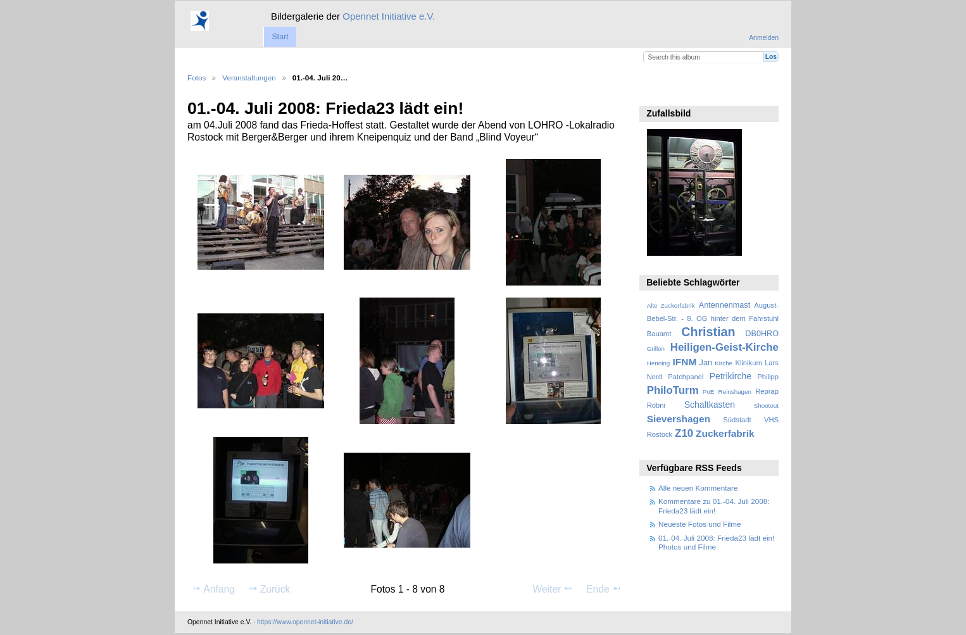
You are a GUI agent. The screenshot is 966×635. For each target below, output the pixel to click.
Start (280, 36)
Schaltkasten (709, 404)
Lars (772, 363)
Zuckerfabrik (725, 433)
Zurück (269, 588)
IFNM (685, 361)
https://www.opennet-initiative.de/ (305, 622)
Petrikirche (730, 376)
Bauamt (659, 333)
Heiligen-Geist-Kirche (724, 347)
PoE (709, 391)
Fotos (196, 77)
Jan (705, 362)
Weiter (553, 588)
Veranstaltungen (248, 77)
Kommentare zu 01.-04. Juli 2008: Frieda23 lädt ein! (713, 505)
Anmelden (764, 37)
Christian (708, 332)
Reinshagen (734, 391)
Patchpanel (685, 376)
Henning (658, 363)
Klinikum (748, 363)
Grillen (656, 348)
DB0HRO (762, 333)
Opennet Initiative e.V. (388, 16)
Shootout (766, 405)
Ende (604, 588)
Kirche (723, 363)
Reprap (767, 391)
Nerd (654, 376)
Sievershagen (678, 418)
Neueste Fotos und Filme (699, 524)
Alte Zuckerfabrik (671, 305)
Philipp (768, 376)
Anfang (213, 588)
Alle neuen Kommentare (697, 488)
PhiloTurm (673, 390)
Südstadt (737, 420)
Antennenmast (724, 305)
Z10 (684, 433)
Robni (656, 405)
